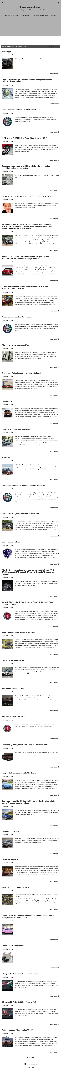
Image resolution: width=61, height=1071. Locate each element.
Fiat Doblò (6, 458)
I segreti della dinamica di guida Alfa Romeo (19, 773)
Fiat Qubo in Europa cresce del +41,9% (16, 430)
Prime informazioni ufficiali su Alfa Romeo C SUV (21, 110)
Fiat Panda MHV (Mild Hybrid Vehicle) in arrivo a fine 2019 (24, 138)
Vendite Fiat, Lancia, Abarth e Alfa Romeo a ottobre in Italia (25, 745)
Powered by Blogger (30, 1064)
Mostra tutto (54, 47)
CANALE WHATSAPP (11, 15)
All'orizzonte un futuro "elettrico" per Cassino (19, 633)
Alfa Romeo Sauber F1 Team (13, 689)
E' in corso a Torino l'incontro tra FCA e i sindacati (21, 373)
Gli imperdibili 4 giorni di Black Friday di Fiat (19, 1002)
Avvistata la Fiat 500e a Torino (13, 717)
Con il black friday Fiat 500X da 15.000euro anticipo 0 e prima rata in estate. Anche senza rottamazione (28, 802)
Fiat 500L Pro (7, 402)
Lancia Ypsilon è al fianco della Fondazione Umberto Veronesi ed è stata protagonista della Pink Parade (28, 917)
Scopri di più (54, 74)
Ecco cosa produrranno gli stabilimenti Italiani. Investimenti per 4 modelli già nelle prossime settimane (27, 167)
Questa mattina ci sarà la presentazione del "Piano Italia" (24, 486)
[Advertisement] (30, 30)
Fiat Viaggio (6, 52)
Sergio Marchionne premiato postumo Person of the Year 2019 (26, 197)
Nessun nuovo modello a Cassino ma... (17, 317)
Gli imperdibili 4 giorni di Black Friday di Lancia (20, 974)
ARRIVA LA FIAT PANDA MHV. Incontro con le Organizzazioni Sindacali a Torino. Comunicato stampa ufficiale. (25, 258)
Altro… (53, 15)
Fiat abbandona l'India (10, 832)
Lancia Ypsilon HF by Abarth (13, 661)
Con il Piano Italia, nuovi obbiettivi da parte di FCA (21, 514)
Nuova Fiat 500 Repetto (11, 860)
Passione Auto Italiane (30, 7)
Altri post (30, 1058)
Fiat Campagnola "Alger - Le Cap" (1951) (17, 1030)
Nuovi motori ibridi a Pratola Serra (15, 888)
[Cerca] (59, 3)
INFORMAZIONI (25, 15)
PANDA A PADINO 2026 (40, 15)
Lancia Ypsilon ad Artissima (13, 946)
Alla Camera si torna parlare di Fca (15, 345)
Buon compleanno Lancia (11, 542)
